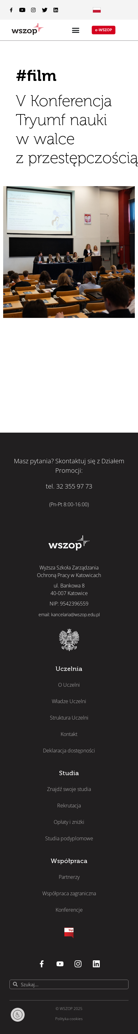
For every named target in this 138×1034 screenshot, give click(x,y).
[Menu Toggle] (97, 10)
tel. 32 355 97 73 (69, 486)
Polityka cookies (69, 1018)
